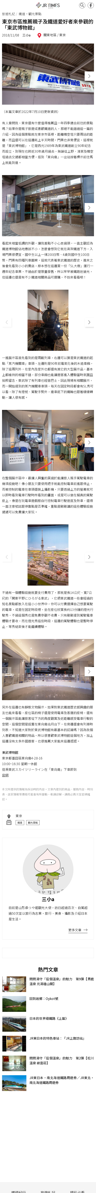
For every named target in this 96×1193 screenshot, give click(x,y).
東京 (62, 34)
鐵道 (19, 822)
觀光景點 (33, 822)
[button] (89, 76)
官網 (5, 775)
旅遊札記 (8, 13)
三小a (26, 35)
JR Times (48, 5)
